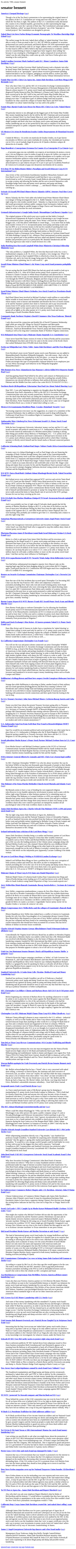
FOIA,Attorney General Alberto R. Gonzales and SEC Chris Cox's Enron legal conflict (36, 757)
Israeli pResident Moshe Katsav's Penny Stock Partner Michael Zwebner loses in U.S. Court (38, 740)
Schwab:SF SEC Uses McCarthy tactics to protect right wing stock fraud (30, 1339)
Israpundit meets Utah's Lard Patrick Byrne (19, 1086)
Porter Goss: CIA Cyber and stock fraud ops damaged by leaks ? (27, 1451)
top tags (22, 1547)
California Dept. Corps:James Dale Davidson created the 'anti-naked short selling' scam (36, 1504)
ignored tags (5, 1547)
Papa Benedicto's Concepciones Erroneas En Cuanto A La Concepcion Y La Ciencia (34, 148)
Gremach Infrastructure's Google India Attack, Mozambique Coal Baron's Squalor (34, 212)
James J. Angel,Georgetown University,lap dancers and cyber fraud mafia (30, 1529)
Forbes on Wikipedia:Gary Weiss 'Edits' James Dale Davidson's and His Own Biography (36, 347)
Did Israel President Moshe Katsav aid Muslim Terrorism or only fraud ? (30, 1231)
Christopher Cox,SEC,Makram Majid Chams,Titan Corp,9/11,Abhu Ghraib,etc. (33, 1013)
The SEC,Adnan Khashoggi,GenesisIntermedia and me (23, 1107)
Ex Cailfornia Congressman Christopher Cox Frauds (22, 641)
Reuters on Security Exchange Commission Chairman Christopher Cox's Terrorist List (36, 574)
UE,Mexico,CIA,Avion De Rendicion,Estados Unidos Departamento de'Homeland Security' (37, 132)
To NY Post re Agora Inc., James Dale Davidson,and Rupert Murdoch (29, 1490)
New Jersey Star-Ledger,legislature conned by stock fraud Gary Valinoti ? (30, 1368)
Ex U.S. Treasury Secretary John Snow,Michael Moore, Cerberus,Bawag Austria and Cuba (37, 699)
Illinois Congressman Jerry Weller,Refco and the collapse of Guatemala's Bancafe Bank (36, 908)
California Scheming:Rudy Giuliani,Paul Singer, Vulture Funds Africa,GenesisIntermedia (37, 446)
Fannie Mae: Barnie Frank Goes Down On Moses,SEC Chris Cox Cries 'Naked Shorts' (36, 107)
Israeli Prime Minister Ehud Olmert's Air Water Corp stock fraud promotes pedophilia (36, 264)
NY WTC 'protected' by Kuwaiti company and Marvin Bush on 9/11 (28, 1395)
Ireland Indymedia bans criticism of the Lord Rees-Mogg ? (24, 832)
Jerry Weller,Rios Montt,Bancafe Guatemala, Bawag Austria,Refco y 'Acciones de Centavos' (38, 885)
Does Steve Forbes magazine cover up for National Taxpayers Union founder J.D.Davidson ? (38, 1469)
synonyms (14, 1547)
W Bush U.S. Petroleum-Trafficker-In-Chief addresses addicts (26, 1412)
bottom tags (29, 1547)
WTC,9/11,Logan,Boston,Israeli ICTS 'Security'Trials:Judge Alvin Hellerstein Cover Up (36, 558)
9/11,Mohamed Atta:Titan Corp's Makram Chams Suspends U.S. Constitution (32, 335)
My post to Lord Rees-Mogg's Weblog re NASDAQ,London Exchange (29, 856)
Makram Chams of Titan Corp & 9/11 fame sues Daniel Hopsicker (27, 873)
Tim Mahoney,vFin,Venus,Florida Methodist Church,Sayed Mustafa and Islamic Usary (36, 784)
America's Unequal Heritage (12, 13)
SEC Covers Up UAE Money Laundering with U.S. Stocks (24, 1298)
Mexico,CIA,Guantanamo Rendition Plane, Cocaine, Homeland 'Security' (30, 407)
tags (26, 13)
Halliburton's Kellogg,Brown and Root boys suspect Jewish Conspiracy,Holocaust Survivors (38, 678)
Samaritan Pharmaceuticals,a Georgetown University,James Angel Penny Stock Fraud (35, 519)
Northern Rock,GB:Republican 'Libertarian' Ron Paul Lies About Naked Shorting (34, 386)
